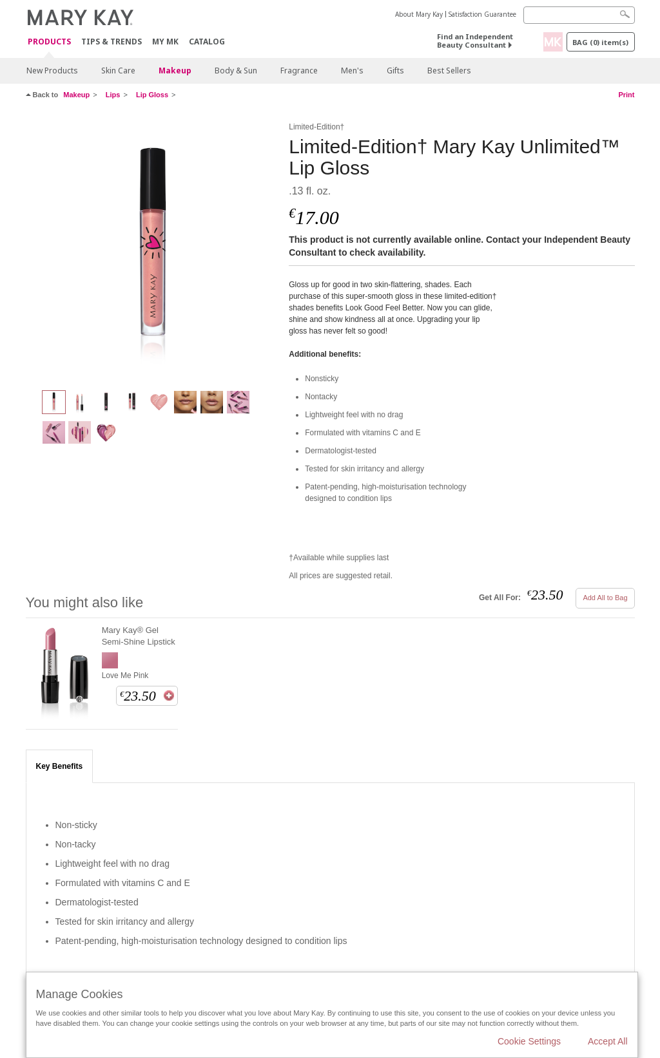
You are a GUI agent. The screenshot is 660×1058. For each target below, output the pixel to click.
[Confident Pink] (152, 248)
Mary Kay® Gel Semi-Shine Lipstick (138, 636)
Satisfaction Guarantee (482, 14)
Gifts (395, 70)
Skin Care (118, 70)
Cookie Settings (529, 1041)
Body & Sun (236, 70)
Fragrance (299, 70)
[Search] (579, 15)
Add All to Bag (605, 597)
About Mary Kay (419, 14)
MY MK (165, 41)
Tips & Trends (111, 41)
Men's (352, 70)
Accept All (607, 1041)
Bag (600, 42)
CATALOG (207, 41)
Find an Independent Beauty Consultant (475, 40)
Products (49, 42)
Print (626, 95)
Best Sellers (449, 70)
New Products (52, 70)
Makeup (175, 70)
